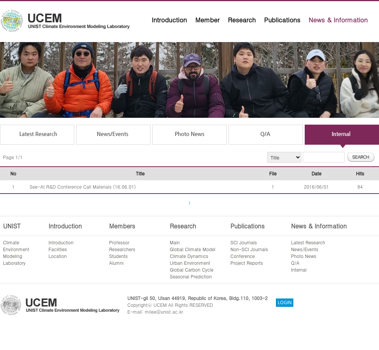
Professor (119, 242)
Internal (299, 269)
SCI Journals (243, 242)
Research (242, 19)
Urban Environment (190, 262)
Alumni (116, 262)
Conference (242, 256)
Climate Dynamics (189, 256)
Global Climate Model (192, 249)
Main (175, 242)
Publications (282, 19)
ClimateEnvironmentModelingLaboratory (16, 252)
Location (58, 256)
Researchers (122, 249)
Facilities (58, 249)
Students (118, 256)
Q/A (295, 262)
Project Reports (246, 262)
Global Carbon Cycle (191, 269)
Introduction (169, 19)
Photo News (303, 256)
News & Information (338, 19)
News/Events (304, 249)
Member (207, 19)
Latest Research (308, 242)
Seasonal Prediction (191, 276)
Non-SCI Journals (249, 249)
